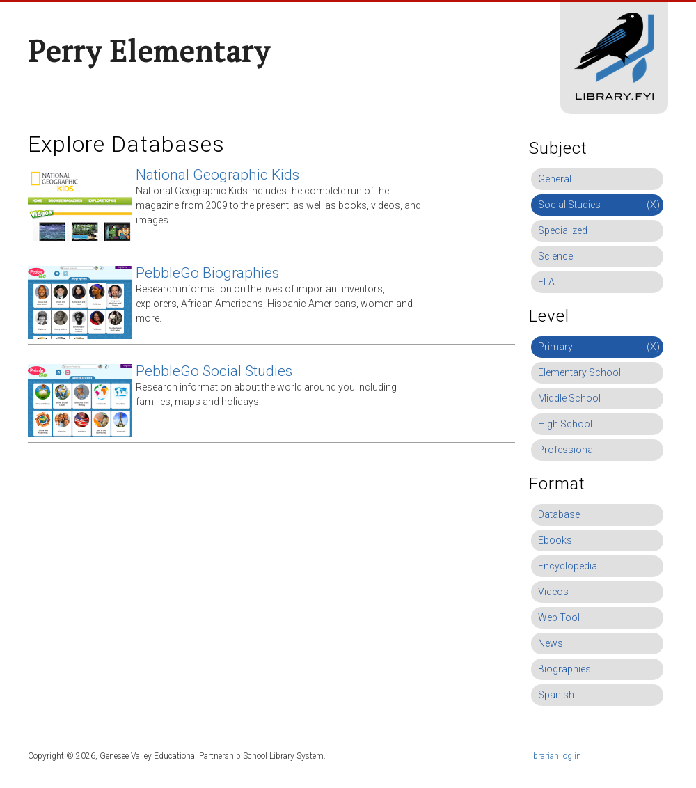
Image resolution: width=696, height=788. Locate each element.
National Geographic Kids (217, 174)
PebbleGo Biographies (207, 273)
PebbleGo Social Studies (214, 371)
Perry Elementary (149, 50)
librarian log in (555, 756)
